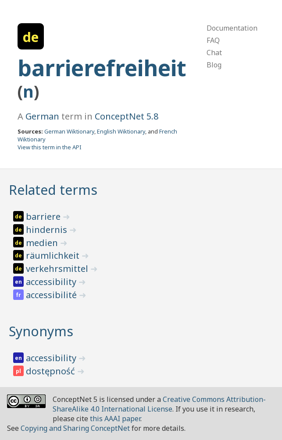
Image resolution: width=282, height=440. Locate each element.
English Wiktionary (121, 131)
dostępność (51, 371)
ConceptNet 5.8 (126, 116)
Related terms (53, 190)
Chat (214, 52)
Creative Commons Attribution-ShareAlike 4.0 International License (159, 404)
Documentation (232, 28)
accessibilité (52, 295)
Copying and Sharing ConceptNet (75, 428)
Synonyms (41, 331)
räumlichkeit (54, 255)
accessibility (52, 282)
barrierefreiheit (102, 68)
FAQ (213, 40)
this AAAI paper (115, 418)
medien (43, 243)
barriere (44, 216)
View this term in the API (50, 147)
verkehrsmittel (58, 269)
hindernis (47, 230)
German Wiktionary (69, 131)
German (42, 116)
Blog (214, 65)
